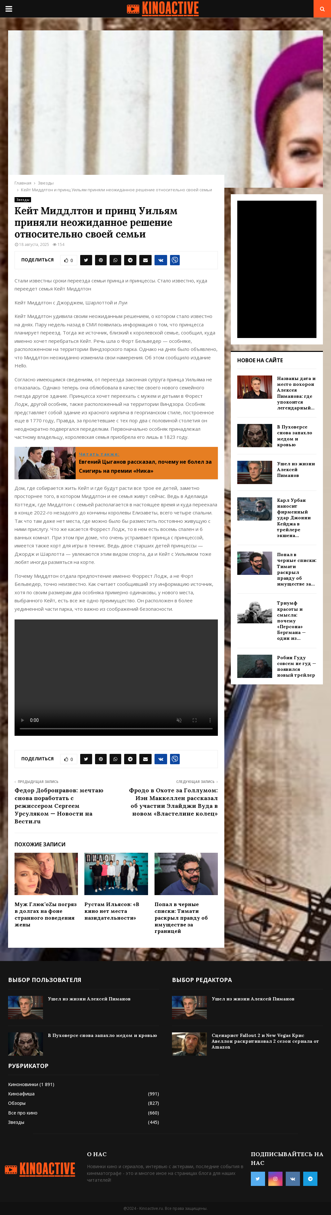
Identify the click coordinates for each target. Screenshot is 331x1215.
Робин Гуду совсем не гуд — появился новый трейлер (296, 666)
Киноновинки (23, 1084)
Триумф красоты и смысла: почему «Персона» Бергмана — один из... (291, 620)
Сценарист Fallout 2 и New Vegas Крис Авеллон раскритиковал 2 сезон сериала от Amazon (265, 1041)
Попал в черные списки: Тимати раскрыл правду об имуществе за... (296, 569)
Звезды (22, 199)
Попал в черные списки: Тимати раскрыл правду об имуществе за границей (181, 917)
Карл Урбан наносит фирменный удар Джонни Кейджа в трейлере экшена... (294, 517)
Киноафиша (21, 1094)
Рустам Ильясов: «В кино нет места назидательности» (111, 911)
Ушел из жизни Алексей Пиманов (296, 469)
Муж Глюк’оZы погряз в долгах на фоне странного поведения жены (46, 914)
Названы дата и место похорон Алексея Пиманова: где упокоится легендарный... (296, 393)
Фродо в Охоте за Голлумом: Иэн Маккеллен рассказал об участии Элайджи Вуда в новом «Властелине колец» (173, 802)
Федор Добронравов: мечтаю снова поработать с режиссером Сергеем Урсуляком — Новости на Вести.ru (59, 806)
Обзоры (17, 1103)
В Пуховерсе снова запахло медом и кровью (294, 436)
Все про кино (22, 1113)
